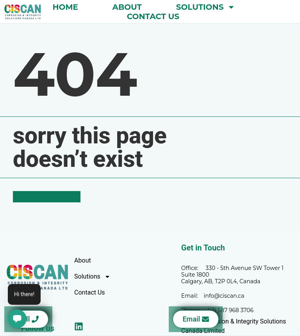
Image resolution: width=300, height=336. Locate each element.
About (127, 7)
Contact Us (153, 16)
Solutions (206, 7)
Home (65, 7)
